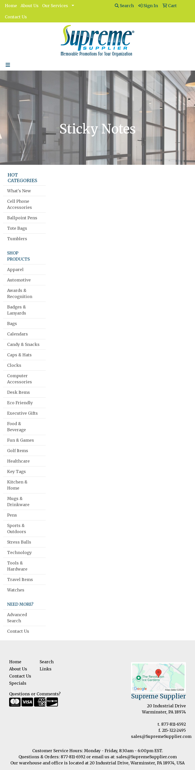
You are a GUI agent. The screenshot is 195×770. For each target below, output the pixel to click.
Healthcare (18, 461)
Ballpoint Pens (22, 217)
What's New (19, 190)
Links (46, 668)
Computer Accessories (19, 378)
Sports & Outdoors (16, 528)
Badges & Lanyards (16, 310)
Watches (15, 589)
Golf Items (17, 450)
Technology (19, 552)
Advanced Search (17, 617)
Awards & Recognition (19, 293)
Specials (17, 683)
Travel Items (20, 579)
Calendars (17, 333)
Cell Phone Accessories (19, 204)
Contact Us (16, 16)
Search (124, 5)
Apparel (15, 269)
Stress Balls (19, 542)
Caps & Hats (19, 354)
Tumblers (17, 238)
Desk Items (18, 392)
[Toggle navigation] (8, 65)
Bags (12, 323)
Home (11, 5)
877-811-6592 (173, 724)
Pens (12, 515)
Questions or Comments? (35, 693)
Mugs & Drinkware (18, 501)
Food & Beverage (16, 426)
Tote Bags (17, 228)
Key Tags (16, 471)
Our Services (55, 5)
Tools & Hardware (17, 566)
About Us (30, 5)
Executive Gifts (22, 413)
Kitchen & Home (17, 485)
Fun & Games (20, 440)
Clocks (14, 365)
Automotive (19, 279)
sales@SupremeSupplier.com (161, 736)
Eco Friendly (20, 402)
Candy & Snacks (23, 344)
